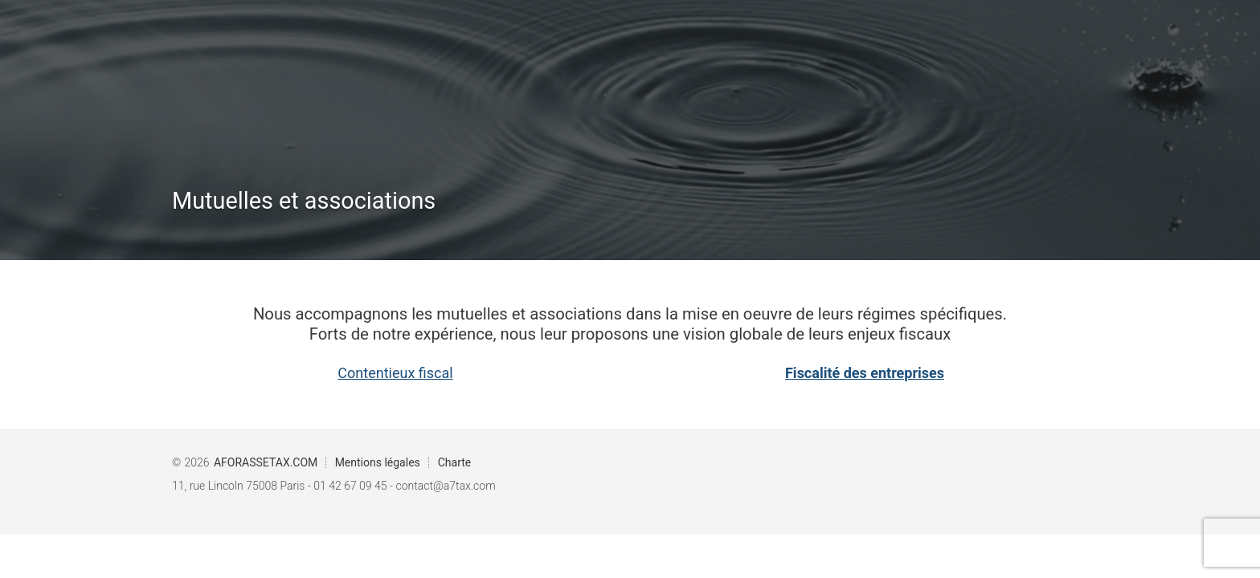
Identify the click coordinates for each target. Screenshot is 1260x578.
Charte (455, 462)
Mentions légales (377, 462)
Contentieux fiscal (395, 372)
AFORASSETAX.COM (265, 462)
